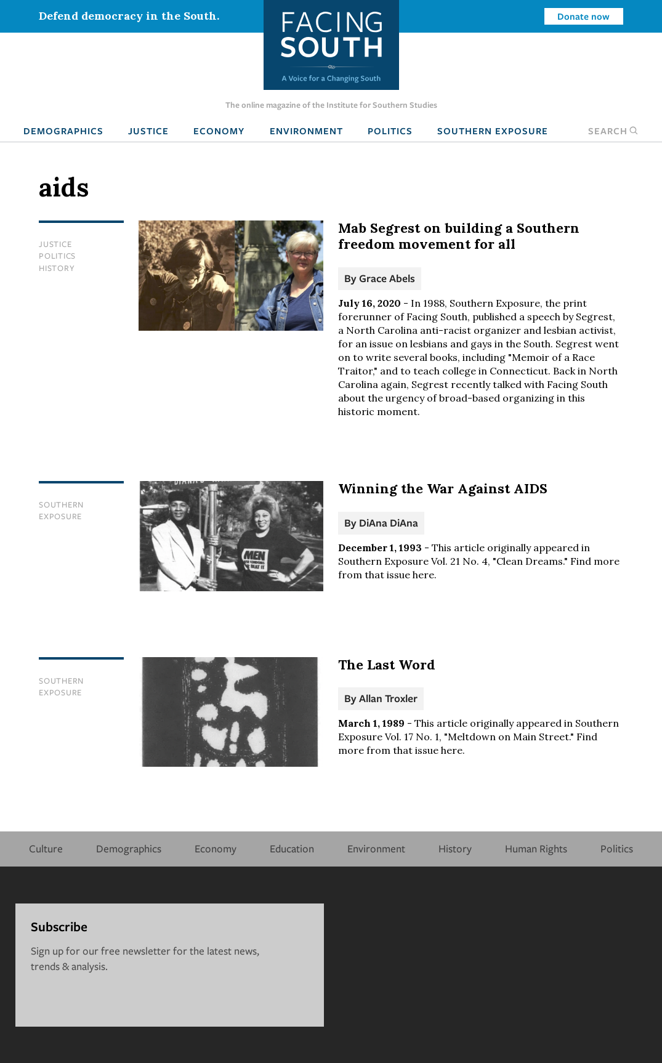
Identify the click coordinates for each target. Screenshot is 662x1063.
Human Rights (536, 848)
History (57, 267)
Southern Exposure (492, 130)
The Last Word (386, 664)
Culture (46, 848)
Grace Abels (387, 278)
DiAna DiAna (388, 522)
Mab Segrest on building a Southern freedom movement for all (458, 236)
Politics (390, 130)
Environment (306, 130)
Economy (218, 130)
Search (613, 130)
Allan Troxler (388, 698)
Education (292, 848)
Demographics (63, 130)
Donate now (583, 16)
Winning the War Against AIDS (442, 488)
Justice (148, 130)
